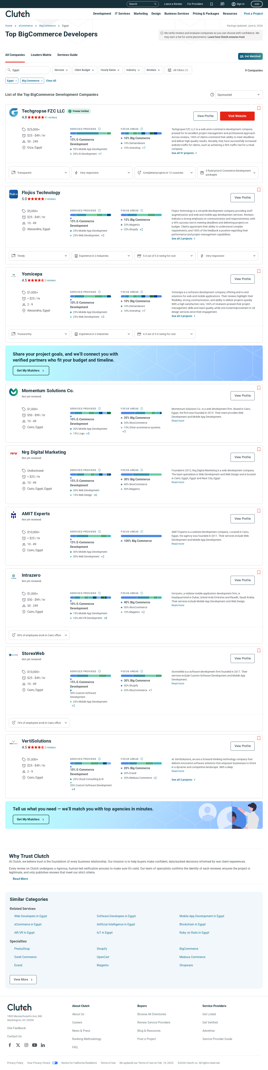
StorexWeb (33, 653)
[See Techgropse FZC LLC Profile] (13, 112)
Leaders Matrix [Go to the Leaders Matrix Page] (41, 55)
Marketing (141, 13)
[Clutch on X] (18, 1045)
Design (156, 13)
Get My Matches (28, 370)
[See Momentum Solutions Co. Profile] (13, 392)
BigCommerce (188, 949)
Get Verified (210, 1022)
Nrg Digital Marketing (44, 452)
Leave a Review (173, 3)
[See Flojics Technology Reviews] (35, 199)
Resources (230, 13)
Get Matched (252, 56)
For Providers (195, 3)
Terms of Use (108, 1062)
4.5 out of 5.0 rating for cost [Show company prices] (159, 334)
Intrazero (31, 575)
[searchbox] (27, 70)
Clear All (51, 80)
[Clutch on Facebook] (9, 1045)
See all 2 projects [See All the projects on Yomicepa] (182, 316)
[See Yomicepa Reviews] (35, 280)
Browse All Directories (151, 1014)
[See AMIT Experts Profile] (13, 515)
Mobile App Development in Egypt (201, 916)
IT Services (122, 13)
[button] (62, 70)
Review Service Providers (153, 1022)
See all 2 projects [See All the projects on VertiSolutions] (182, 779)
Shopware (186, 965)
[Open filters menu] (178, 70)
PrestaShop (22, 949)
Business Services (176, 13)
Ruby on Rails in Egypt (194, 932)
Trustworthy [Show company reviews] (24, 334)
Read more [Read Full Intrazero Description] (178, 605)
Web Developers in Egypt (30, 916)
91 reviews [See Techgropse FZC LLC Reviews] (51, 117)
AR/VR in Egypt (24, 932)
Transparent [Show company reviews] (24, 172)
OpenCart (103, 957)
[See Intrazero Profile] (13, 576)
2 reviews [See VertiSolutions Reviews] (50, 747)
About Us (78, 1014)
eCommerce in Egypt (28, 924)
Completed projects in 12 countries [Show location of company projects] (163, 172)
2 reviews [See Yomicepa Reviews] (50, 280)
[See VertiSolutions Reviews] (35, 747)
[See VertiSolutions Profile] (13, 742)
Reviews (151, 69)
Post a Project (253, 13)
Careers (77, 1022)
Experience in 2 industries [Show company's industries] (93, 255)
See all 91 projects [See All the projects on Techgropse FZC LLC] (183, 153)
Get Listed (209, 1014)
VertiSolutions (36, 741)
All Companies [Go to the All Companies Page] (15, 55)
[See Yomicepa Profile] (13, 275)
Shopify (102, 949)
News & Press (81, 1030)
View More (21, 979)
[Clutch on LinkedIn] (42, 1045)
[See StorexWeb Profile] (13, 654)
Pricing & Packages (206, 13)
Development (102, 13)
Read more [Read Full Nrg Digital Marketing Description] (178, 482)
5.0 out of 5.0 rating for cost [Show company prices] (159, 255)
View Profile (205, 116)
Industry (131, 69)
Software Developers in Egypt (116, 916)
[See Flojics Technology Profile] (13, 194)
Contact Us (14, 1036)
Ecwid (18, 965)
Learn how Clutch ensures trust (226, 36)
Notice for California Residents (79, 1062)
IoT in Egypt (105, 932)
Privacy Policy (15, 1062)
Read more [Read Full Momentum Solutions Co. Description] (178, 420)
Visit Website (237, 116)
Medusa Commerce (192, 957)
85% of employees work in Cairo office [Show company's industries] (39, 635)
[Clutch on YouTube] (34, 1045)
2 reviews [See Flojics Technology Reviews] (50, 198)
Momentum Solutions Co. (48, 390)
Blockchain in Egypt (192, 924)
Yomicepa (32, 274)
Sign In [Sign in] (241, 3)
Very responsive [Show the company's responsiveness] (89, 172)
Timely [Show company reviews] (21, 255)
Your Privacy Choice (38, 1062)
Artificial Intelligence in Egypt (116, 924)
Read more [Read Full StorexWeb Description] (178, 683)
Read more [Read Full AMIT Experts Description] (178, 543)
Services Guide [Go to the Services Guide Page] (67, 55)
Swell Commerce (25, 957)
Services (59, 69)
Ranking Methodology (86, 1039)
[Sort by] (239, 94)
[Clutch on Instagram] (26, 1045)
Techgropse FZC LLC (43, 111)
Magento (103, 965)
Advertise (208, 1030)
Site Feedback (16, 1028)
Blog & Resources (148, 1030)
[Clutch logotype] (19, 1007)
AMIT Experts (36, 513)
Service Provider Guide (217, 1039)
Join (256, 3)
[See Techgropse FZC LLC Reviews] (35, 117)
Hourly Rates (108, 69)
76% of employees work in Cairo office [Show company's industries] (39, 722)
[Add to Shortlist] (259, 108)
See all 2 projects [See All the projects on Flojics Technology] (182, 238)
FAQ (75, 1047)
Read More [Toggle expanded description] (20, 879)
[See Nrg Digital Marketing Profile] (13, 453)
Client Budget (82, 69)
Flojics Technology (41, 192)
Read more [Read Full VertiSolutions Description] (178, 771)
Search (133, 3)
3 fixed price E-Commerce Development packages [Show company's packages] (228, 172)
